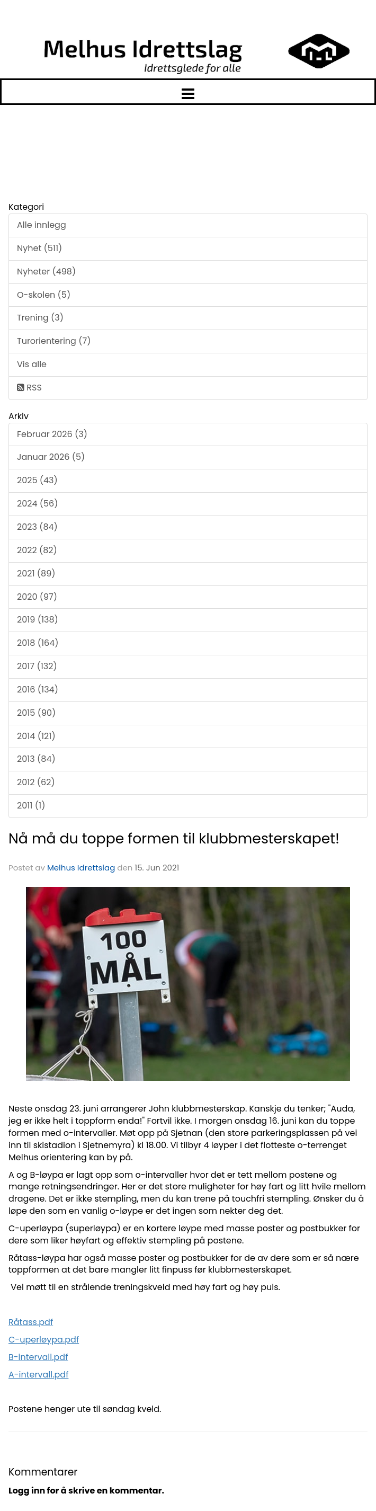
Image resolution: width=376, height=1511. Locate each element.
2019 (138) (37, 620)
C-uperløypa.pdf (43, 1340)
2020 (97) (37, 597)
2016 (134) (37, 689)
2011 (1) (31, 805)
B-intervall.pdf (38, 1357)
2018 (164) (38, 643)
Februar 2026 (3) (52, 434)
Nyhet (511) (39, 248)
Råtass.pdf (30, 1322)
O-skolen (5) (43, 295)
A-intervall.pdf (38, 1374)
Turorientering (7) (54, 341)
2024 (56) (37, 503)
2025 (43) (37, 480)
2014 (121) (36, 736)
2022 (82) (37, 550)
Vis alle (32, 364)
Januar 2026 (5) (51, 457)
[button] (188, 91)
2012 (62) (36, 782)
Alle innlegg (41, 225)
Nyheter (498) (46, 271)
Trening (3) (40, 318)
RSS (29, 387)
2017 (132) (37, 666)
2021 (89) (36, 573)
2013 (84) (36, 759)
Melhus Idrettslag (81, 867)
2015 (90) (36, 713)
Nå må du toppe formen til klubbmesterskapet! (173, 838)
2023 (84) (37, 527)
